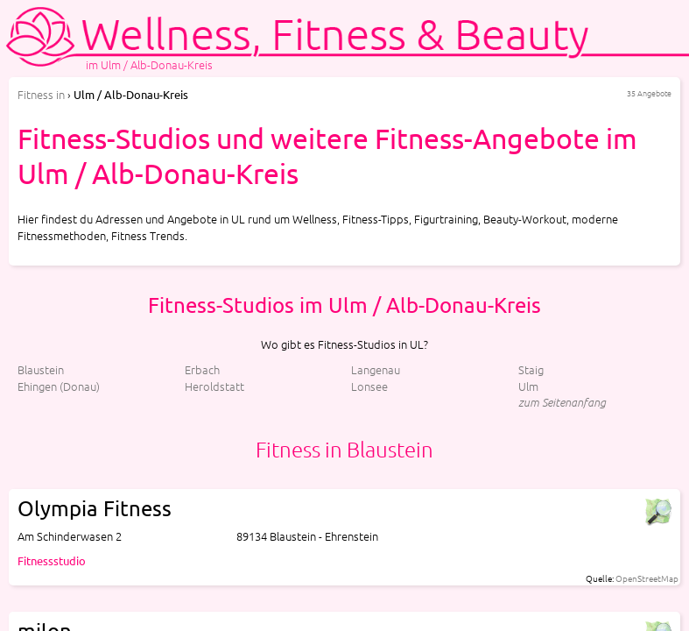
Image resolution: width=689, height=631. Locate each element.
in (41, 94)
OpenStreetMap (646, 578)
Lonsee (369, 386)
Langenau (375, 369)
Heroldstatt (214, 386)
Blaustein (41, 369)
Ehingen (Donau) (59, 386)
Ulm (528, 386)
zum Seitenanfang (562, 401)
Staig (531, 369)
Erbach (202, 369)
